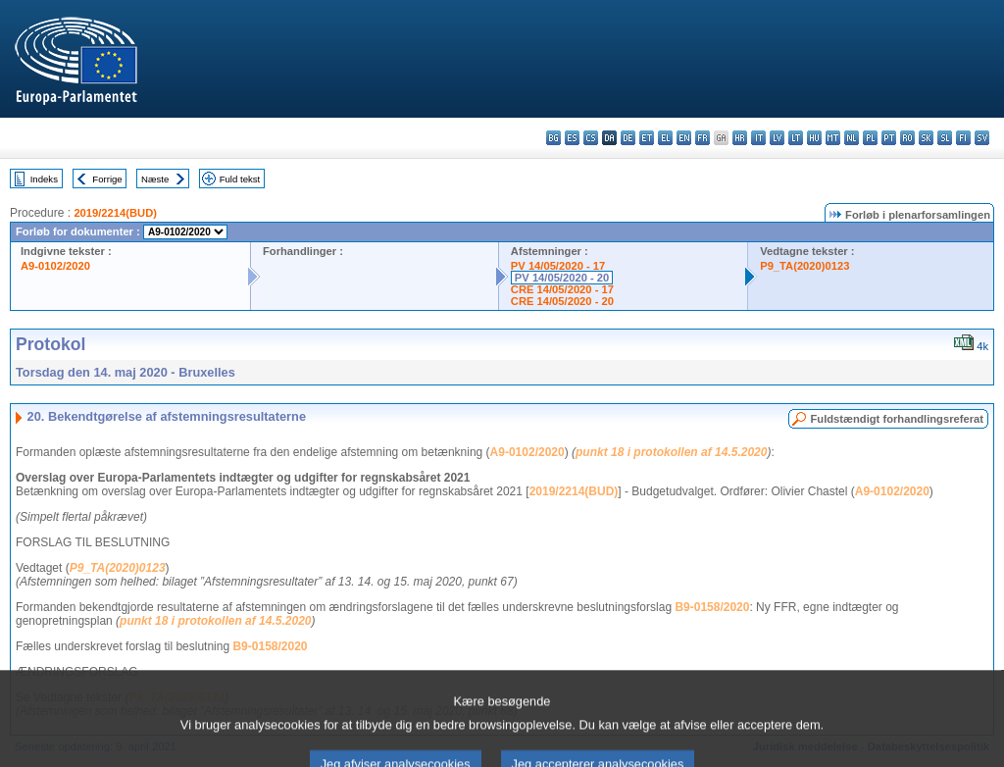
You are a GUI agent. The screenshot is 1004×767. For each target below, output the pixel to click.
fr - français (702, 137)
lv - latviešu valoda (777, 137)
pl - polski (870, 137)
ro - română (907, 137)
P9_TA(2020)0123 (804, 266)
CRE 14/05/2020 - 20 (562, 301)
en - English (684, 137)
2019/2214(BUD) (115, 213)
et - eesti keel (646, 137)
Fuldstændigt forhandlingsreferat (896, 419)
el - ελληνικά (665, 137)
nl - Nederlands (851, 137)
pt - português (888, 137)
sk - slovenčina (926, 137)
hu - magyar (814, 137)
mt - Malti (833, 137)
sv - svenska (982, 137)
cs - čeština (590, 137)
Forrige (107, 179)
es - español (572, 137)
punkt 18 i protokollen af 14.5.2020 (671, 452)
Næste (155, 179)
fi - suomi (963, 137)
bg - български (553, 137)
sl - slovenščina (944, 137)
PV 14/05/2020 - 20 (562, 277)
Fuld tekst (240, 179)
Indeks (44, 179)
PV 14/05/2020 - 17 (558, 266)
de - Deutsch (628, 137)
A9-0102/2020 (55, 266)
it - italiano (758, 137)
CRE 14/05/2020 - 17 (562, 289)
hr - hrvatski (739, 137)
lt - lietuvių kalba (795, 137)
